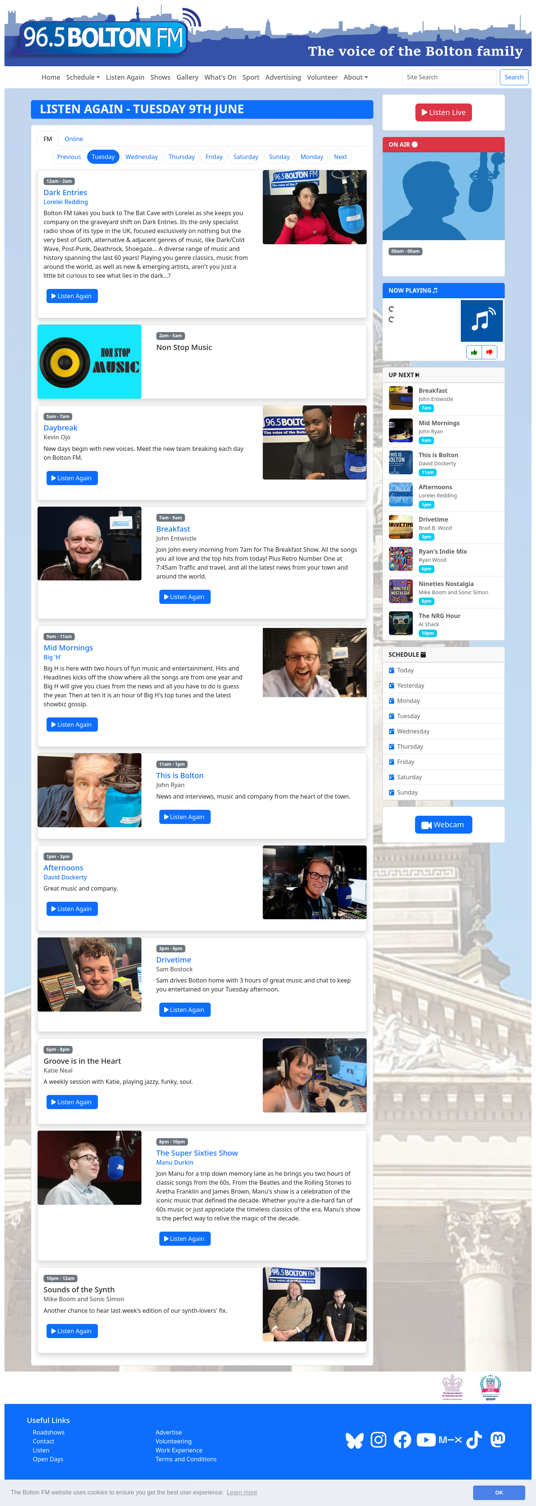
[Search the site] (449, 77)
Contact (43, 1441)
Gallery (187, 77)
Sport (251, 77)
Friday (214, 157)
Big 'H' (52, 657)
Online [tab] (74, 139)
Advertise (169, 1432)
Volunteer (322, 77)
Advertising (283, 77)
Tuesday (404, 716)
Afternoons (63, 868)
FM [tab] (48, 139)
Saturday (245, 157)
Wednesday (141, 157)
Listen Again (125, 77)
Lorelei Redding (66, 202)
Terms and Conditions (186, 1459)
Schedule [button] (80, 77)
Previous (69, 157)
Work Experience (179, 1450)
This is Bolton (180, 775)
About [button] (353, 77)
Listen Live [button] (444, 112)
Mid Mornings (68, 648)
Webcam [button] (443, 824)
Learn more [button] (242, 1492)
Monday (311, 157)
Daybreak (60, 428)
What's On (220, 77)
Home (50, 77)
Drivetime (173, 960)
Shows (160, 77)
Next (340, 157)
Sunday (279, 157)
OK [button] (499, 1493)
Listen (41, 1450)
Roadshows (49, 1432)
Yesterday (406, 685)
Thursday (182, 157)
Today (401, 670)
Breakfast (173, 529)
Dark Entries (65, 192)
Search (514, 77)
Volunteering (174, 1441)
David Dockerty (65, 877)
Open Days (48, 1459)
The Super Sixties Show (197, 1153)
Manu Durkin (175, 1162)
